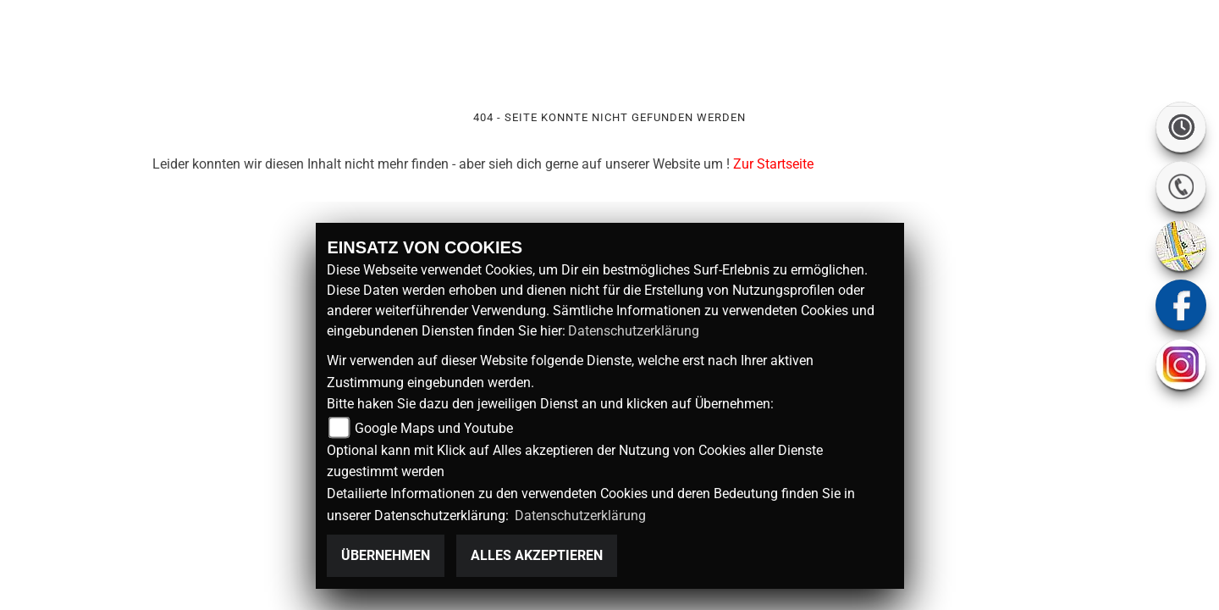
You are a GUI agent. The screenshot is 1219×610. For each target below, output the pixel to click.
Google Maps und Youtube (434, 428)
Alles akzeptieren (537, 555)
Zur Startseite (773, 164)
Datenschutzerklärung (633, 331)
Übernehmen (385, 555)
